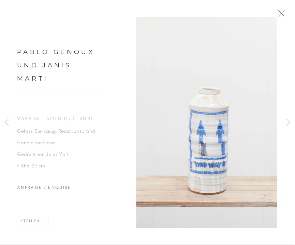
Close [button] (285, 15)
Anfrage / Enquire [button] (44, 191)
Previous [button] (7, 122)
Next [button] (288, 122)
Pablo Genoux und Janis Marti (55, 68)
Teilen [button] (31, 224)
